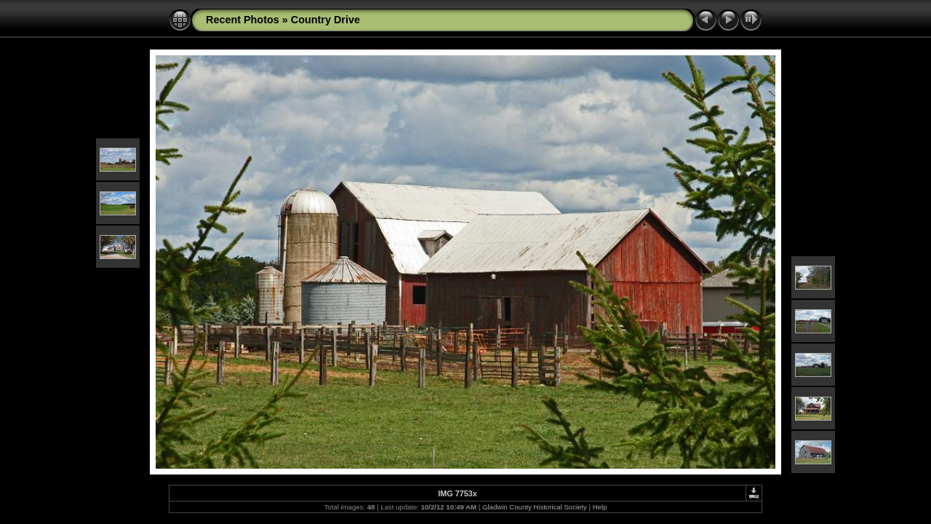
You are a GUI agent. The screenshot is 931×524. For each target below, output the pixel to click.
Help (600, 507)
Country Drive (325, 19)
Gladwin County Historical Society (534, 507)
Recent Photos (242, 19)
